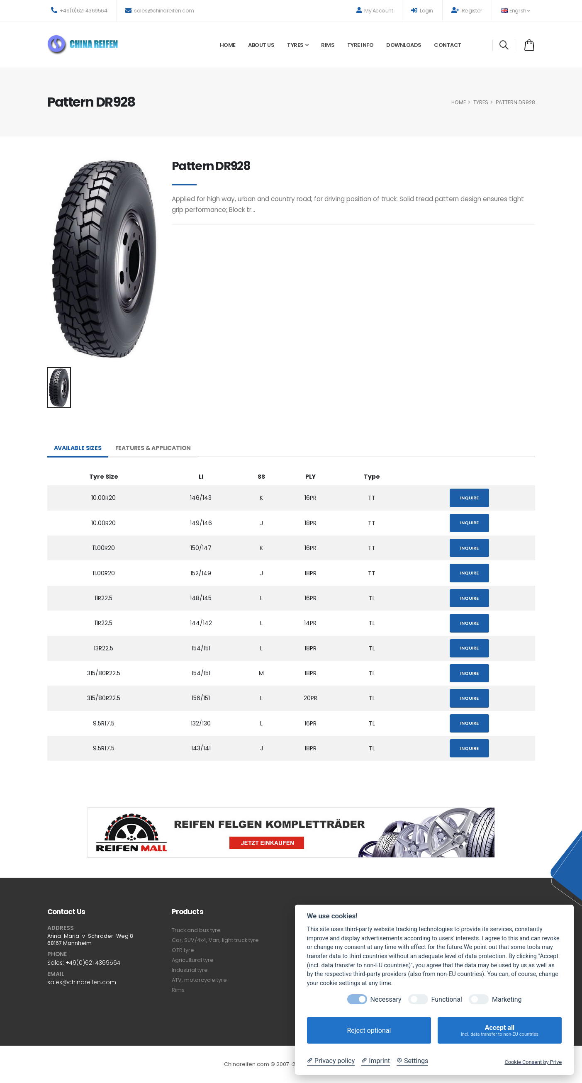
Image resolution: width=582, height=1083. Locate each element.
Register (466, 10)
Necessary (386, 999)
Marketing (506, 999)
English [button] (515, 10)
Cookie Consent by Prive (533, 1062)
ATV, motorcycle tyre (199, 979)
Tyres (295, 45)
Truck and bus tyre (196, 930)
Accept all (499, 1030)
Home (228, 45)
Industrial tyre (190, 969)
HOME (458, 102)
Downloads (403, 45)
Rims (327, 45)
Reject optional (369, 1030)
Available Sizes (78, 448)
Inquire (469, 497)
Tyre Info (360, 45)
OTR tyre (183, 950)
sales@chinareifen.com (159, 10)
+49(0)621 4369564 (79, 10)
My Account (374, 10)
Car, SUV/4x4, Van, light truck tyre (215, 940)
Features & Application (153, 448)
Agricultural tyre (193, 960)
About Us (261, 45)
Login (422, 10)
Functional (446, 999)
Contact (448, 45)
